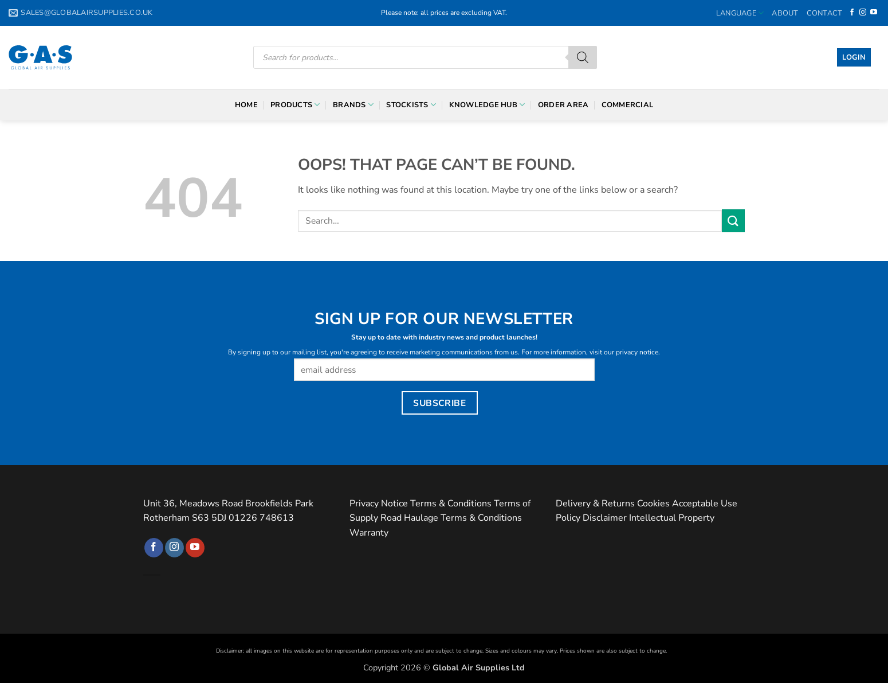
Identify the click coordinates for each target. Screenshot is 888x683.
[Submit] (733, 220)
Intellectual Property (671, 518)
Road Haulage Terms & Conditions (451, 518)
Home (246, 105)
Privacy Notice (378, 503)
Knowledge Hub (487, 104)
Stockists (411, 104)
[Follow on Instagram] (862, 13)
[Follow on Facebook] (851, 13)
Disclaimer (605, 518)
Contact (825, 13)
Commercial (628, 105)
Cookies (653, 503)
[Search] (582, 57)
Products (295, 104)
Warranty (368, 532)
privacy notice (637, 352)
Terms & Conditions (451, 503)
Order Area (563, 105)
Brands (353, 104)
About (785, 13)
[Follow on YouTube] (873, 13)
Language (740, 12)
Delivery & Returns (595, 503)
